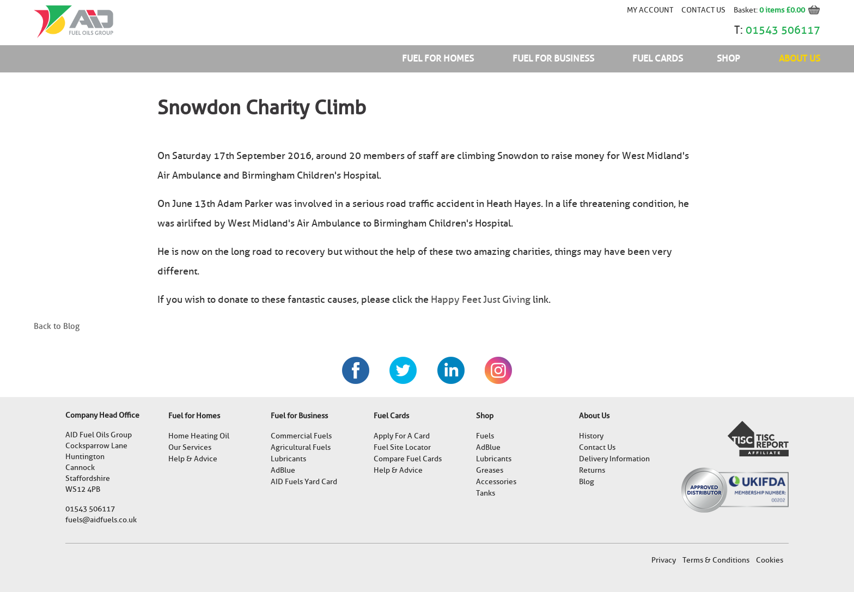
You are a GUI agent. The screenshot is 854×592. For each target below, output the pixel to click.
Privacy (663, 560)
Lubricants (288, 458)
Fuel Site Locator (402, 447)
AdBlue (283, 470)
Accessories (496, 481)
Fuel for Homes (438, 58)
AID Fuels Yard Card (304, 481)
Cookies (769, 560)
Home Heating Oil (198, 436)
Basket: (746, 10)
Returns (592, 470)
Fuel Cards (657, 58)
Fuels (485, 436)
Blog (586, 481)
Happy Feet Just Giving (480, 300)
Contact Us (703, 10)
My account (650, 10)
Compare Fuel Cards (408, 458)
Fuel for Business (553, 58)
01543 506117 (783, 30)
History (591, 436)
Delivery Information (614, 458)
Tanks (485, 493)
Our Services (189, 447)
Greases (489, 470)
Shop (728, 58)
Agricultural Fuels (301, 447)
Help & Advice (192, 458)
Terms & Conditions (715, 560)
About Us (799, 58)
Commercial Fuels (301, 436)
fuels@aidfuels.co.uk (101, 519)
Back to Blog (57, 326)
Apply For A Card (402, 436)
